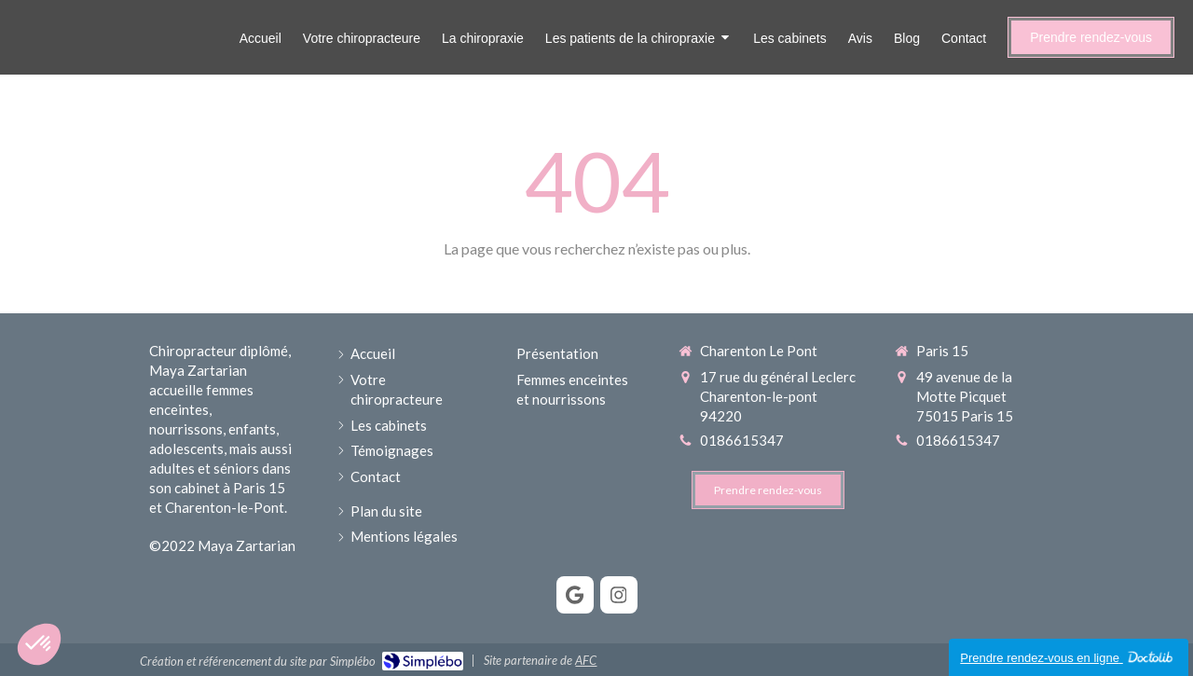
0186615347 (742, 440)
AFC (585, 660)
